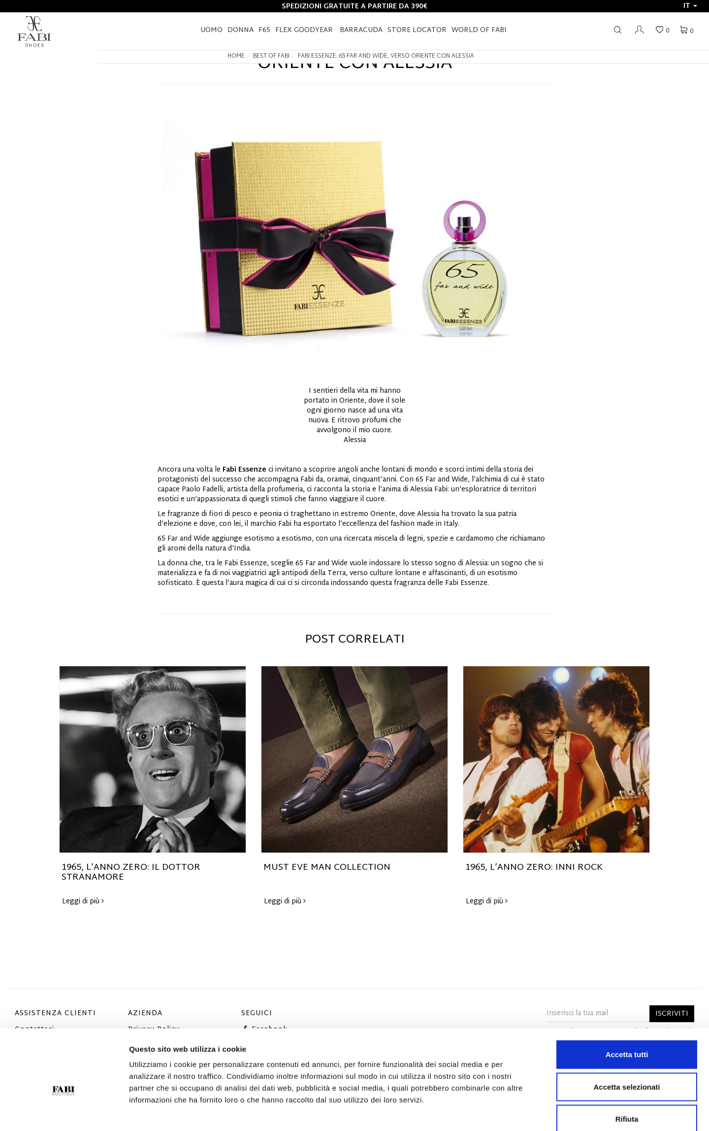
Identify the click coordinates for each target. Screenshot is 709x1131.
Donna (240, 30)
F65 (264, 30)
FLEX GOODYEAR (304, 30)
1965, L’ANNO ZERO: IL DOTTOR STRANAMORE (131, 872)
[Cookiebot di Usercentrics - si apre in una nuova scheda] (64, 1111)
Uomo (211, 30)
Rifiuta (627, 1066)
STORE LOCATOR (417, 30)
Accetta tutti (627, 1001)
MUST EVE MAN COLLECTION (326, 867)
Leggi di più (83, 901)
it (690, 6)
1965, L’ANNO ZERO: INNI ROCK (534, 867)
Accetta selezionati (626, 1034)
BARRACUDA (361, 30)
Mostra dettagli (518, 1111)
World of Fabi (479, 30)
